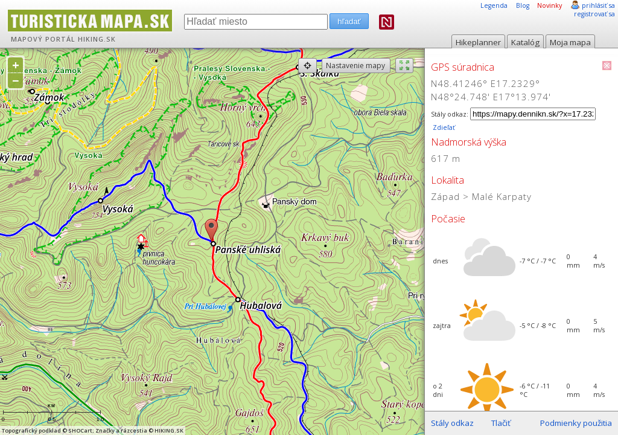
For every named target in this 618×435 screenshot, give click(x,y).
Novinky (549, 5)
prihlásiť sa (598, 5)
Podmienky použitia (576, 422)
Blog (522, 5)
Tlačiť (501, 422)
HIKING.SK (97, 39)
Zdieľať (443, 127)
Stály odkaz (452, 422)
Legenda (494, 5)
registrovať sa (594, 14)
